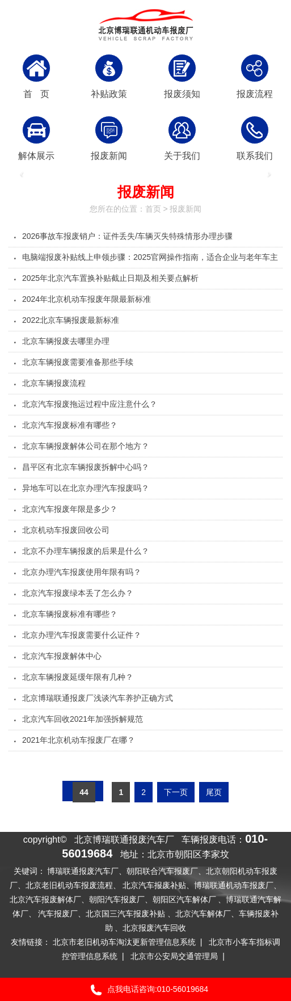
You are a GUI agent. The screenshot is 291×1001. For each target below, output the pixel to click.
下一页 (176, 792)
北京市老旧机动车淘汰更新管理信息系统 (124, 942)
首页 (153, 208)
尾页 (214, 792)
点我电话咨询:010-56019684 (145, 990)
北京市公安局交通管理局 (174, 956)
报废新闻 (185, 208)
